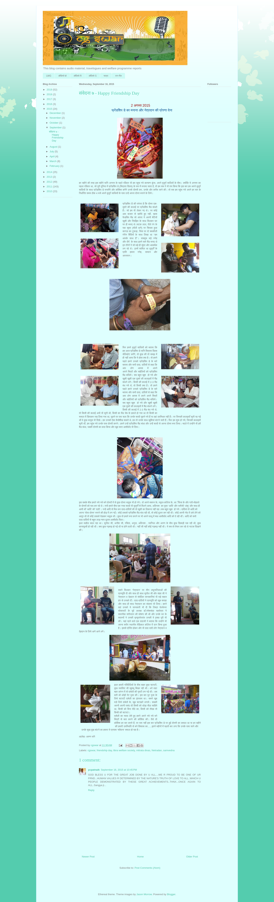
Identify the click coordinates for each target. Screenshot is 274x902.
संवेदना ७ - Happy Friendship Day (56, 136)
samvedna (169, 750)
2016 (50, 104)
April (52, 156)
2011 (50, 186)
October (54, 122)
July (52, 151)
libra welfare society (124, 750)
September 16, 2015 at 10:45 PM (119, 769)
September (56, 127)
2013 (50, 176)
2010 (50, 191)
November (56, 117)
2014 (50, 172)
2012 (50, 181)
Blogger (171, 894)
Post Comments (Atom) (147, 867)
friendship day (104, 750)
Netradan (157, 750)
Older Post (192, 856)
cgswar (91, 750)
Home (140, 856)
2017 (50, 99)
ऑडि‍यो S (92, 75)
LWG (48, 75)
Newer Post (88, 856)
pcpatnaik (94, 769)
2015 (50, 108)
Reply (91, 790)
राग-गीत (118, 75)
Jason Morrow (144, 894)
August (54, 146)
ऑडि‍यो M (62, 75)
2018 (50, 94)
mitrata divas (143, 750)
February (55, 166)
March (53, 161)
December (56, 113)
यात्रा (106, 75)
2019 (50, 89)
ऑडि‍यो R (78, 75)
